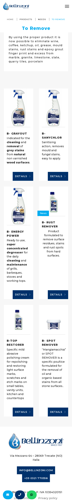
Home (10, 19)
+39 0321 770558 (36, 478)
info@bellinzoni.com (36, 470)
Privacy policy (47, 498)
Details (23, 176)
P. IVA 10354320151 (49, 492)
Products (26, 19)
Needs (42, 19)
